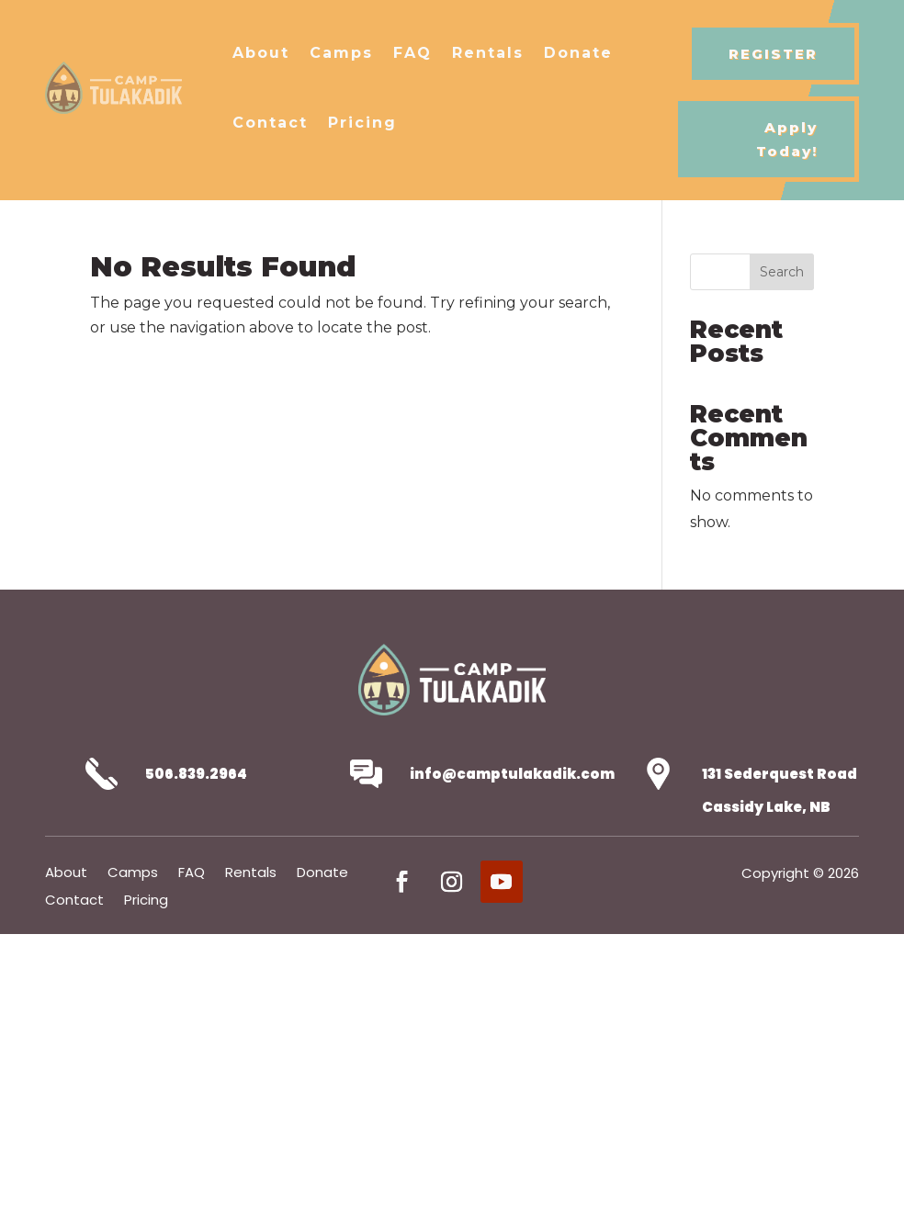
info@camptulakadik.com (512, 773)
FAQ (412, 53)
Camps (341, 53)
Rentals (488, 53)
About (260, 53)
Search (782, 272)
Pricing (362, 122)
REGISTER (773, 53)
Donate (578, 53)
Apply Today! (787, 139)
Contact (270, 122)
